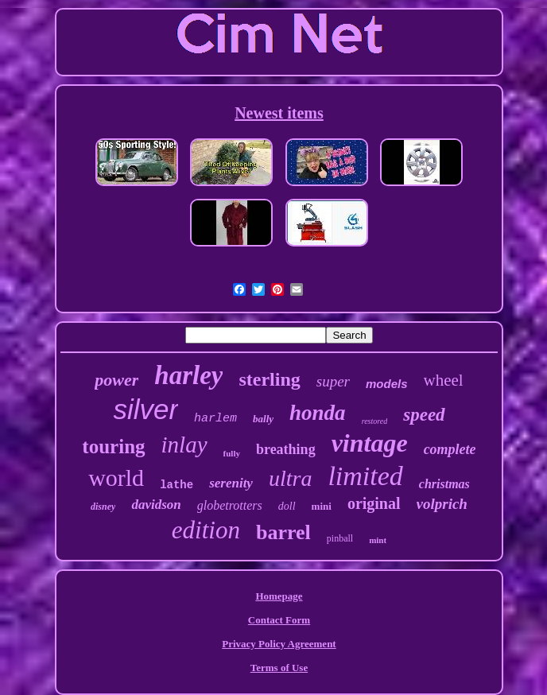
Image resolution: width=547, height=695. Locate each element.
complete (450, 449)
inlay (184, 444)
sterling (269, 379)
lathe (176, 485)
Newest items (279, 113)
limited (365, 476)
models (387, 383)
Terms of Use (279, 668)
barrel (283, 532)
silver (145, 409)
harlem (215, 418)
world (116, 477)
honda (317, 413)
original (374, 503)
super (333, 381)
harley (188, 375)
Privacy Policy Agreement (279, 644)
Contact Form (279, 620)
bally (263, 419)
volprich (442, 503)
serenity (231, 483)
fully (231, 453)
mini (322, 506)
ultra (290, 478)
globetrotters (229, 505)
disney (103, 506)
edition (206, 530)
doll (287, 506)
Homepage (278, 596)
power (116, 380)
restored (375, 421)
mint (377, 540)
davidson (155, 504)
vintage (370, 443)
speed (423, 415)
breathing (286, 449)
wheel (444, 380)
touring (113, 446)
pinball (340, 538)
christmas (444, 484)
